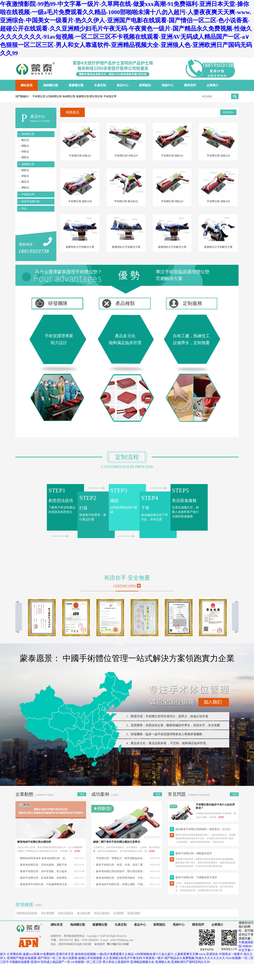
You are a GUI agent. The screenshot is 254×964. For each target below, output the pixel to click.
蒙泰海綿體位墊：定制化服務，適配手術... (44, 864)
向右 (234, 616)
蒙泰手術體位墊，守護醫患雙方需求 (196, 877)
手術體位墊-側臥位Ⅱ (218, 201)
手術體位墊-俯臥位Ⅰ (172, 155)
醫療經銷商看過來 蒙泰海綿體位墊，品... (43, 858)
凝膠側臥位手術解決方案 (172, 247)
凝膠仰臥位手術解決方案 (80, 247)
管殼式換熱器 (102, 913)
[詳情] (77, 851)
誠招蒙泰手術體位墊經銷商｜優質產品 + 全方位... (203, 829)
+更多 (82, 794)
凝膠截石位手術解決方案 (218, 247)
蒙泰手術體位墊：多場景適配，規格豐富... (44, 877)
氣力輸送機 (83, 913)
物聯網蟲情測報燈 (27, 913)
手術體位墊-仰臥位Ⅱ (126, 155)
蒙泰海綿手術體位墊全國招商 (34, 841)
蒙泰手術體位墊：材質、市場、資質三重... (120, 864)
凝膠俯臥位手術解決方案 (126, 247)
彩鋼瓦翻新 (133, 913)
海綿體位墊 (27, 134)
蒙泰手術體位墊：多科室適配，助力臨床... (44, 871)
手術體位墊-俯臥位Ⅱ (218, 155)
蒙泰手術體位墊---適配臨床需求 (193, 853)
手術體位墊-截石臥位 (126, 201)
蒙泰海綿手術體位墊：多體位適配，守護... (120, 884)
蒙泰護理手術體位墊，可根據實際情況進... (44, 884)
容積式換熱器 (65, 913)
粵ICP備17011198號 (118, 944)
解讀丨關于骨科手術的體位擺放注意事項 (116, 841)
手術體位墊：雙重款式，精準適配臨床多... (120, 858)
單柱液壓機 (47, 913)
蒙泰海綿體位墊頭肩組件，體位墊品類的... (120, 871)
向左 (20, 616)
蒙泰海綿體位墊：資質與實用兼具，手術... (120, 877)
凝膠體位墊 (27, 164)
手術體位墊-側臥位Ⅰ (172, 201)
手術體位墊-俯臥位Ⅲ (80, 201)
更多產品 (228, 112)
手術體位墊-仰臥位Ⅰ (80, 155)
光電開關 (118, 913)
